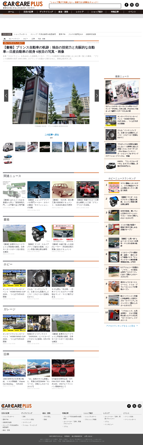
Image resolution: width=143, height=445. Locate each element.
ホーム (11, 12)
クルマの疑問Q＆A (75, 34)
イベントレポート (130, 419)
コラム (66, 426)
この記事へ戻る (52, 136)
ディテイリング (46, 12)
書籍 (6, 219)
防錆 (45, 419)
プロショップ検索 (90, 419)
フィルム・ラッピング (30, 425)
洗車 (24, 416)
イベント (132, 12)
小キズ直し (47, 416)
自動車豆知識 (91, 34)
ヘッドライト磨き (28, 419)
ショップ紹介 (97, 12)
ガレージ (10, 309)
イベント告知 (128, 416)
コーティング (27, 422)
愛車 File (62, 34)
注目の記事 (28, 12)
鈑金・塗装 (63, 12)
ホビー (8, 264)
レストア (80, 12)
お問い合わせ (88, 436)
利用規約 (67, 436)
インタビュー (109, 424)
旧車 (6, 354)
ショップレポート (20, 34)
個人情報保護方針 (77, 436)
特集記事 (115, 12)
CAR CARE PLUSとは (55, 436)
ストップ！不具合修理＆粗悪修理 (43, 34)
